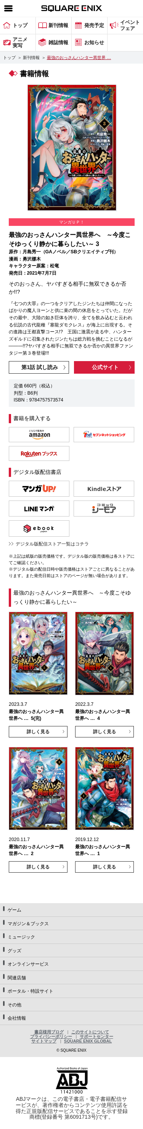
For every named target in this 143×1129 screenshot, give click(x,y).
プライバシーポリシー (51, 1036)
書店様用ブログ (49, 1032)
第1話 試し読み (39, 367)
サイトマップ (43, 1041)
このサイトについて (90, 1032)
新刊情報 (31, 57)
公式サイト (105, 367)
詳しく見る (38, 731)
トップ (9, 57)
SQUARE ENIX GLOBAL (88, 1041)
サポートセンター (96, 1036)
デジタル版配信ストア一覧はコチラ (52, 544)
